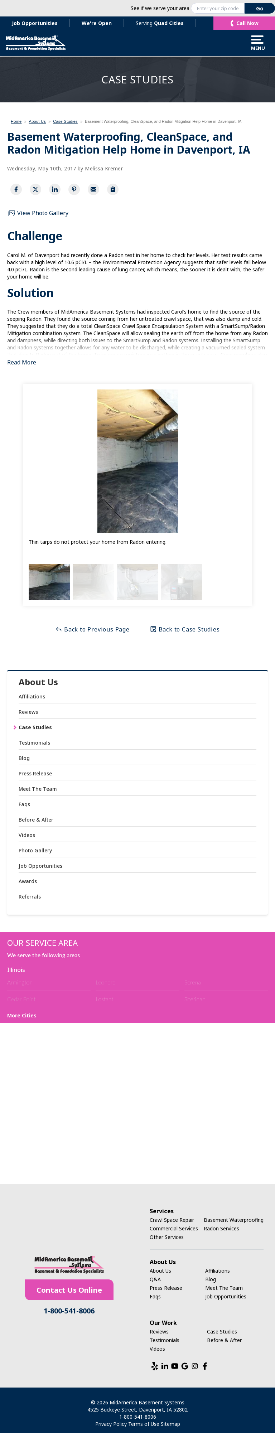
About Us (38, 682)
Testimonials (34, 742)
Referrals (30, 896)
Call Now (247, 23)
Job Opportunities (35, 23)
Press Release (35, 773)
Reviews (28, 711)
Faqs (24, 804)
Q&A (155, 1279)
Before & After (36, 819)
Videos (27, 835)
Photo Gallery (35, 850)
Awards (28, 881)
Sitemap (170, 1423)
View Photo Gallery (37, 213)
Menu (257, 42)
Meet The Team (38, 788)
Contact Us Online (69, 1290)
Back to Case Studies (185, 629)
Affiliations (32, 696)
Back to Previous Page (92, 629)
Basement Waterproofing (234, 1219)
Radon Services (221, 1228)
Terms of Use (143, 1423)
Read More (21, 362)
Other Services (167, 1237)
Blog (24, 758)
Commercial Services (174, 1228)
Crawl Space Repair (172, 1219)
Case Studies (35, 727)
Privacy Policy (111, 1423)
